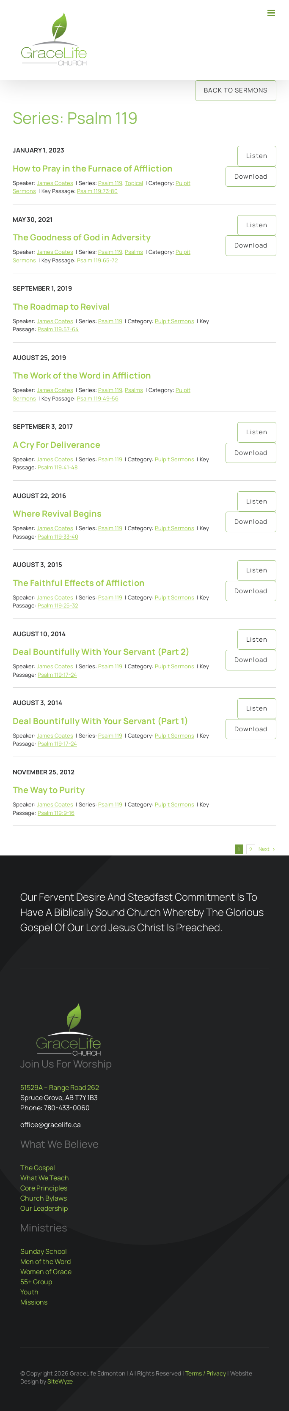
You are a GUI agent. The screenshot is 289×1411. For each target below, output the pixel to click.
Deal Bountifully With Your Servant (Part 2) (101, 651)
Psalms (134, 252)
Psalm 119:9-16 (56, 813)
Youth (29, 1292)
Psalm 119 (110, 183)
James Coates (55, 183)
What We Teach (44, 1177)
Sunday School (43, 1251)
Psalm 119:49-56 (97, 398)
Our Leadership (44, 1208)
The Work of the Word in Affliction (82, 375)
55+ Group (36, 1281)
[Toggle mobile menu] (271, 12)
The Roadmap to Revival (61, 306)
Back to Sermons (235, 90)
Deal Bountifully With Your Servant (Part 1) (100, 721)
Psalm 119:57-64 (58, 329)
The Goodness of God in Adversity (82, 237)
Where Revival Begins (57, 513)
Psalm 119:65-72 (97, 260)
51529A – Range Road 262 (59, 1087)
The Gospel (37, 1167)
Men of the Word (45, 1261)
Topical (134, 183)
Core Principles (43, 1188)
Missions (33, 1302)
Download (250, 176)
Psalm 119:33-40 (58, 536)
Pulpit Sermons (174, 321)
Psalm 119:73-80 (97, 191)
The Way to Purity (49, 789)
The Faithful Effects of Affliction (79, 582)
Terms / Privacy (205, 1373)
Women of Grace (46, 1271)
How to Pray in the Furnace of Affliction (93, 168)
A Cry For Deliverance (56, 444)
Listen (256, 155)
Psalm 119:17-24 (57, 674)
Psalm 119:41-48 (58, 467)
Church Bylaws (43, 1198)
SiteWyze (60, 1381)
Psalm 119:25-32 (58, 605)
